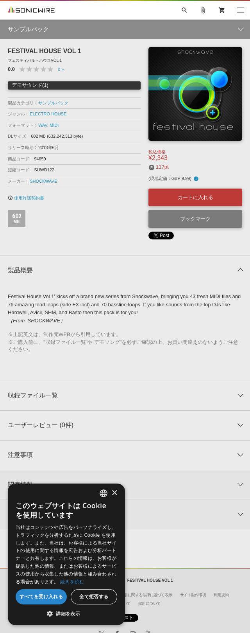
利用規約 (221, 595)
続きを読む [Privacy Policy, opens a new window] (72, 581)
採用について (149, 603)
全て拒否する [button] (93, 596)
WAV (42, 125)
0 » (61, 69)
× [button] (114, 493)
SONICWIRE (31, 10)
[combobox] (103, 493)
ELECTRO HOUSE (48, 113)
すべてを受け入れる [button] (41, 596)
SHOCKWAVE (43, 181)
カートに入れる (195, 197)
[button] (66, 613)
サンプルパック (53, 103)
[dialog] (66, 554)
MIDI (54, 125)
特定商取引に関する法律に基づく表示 (140, 595)
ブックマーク (195, 219)
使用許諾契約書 (26, 198)
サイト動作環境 (193, 595)
